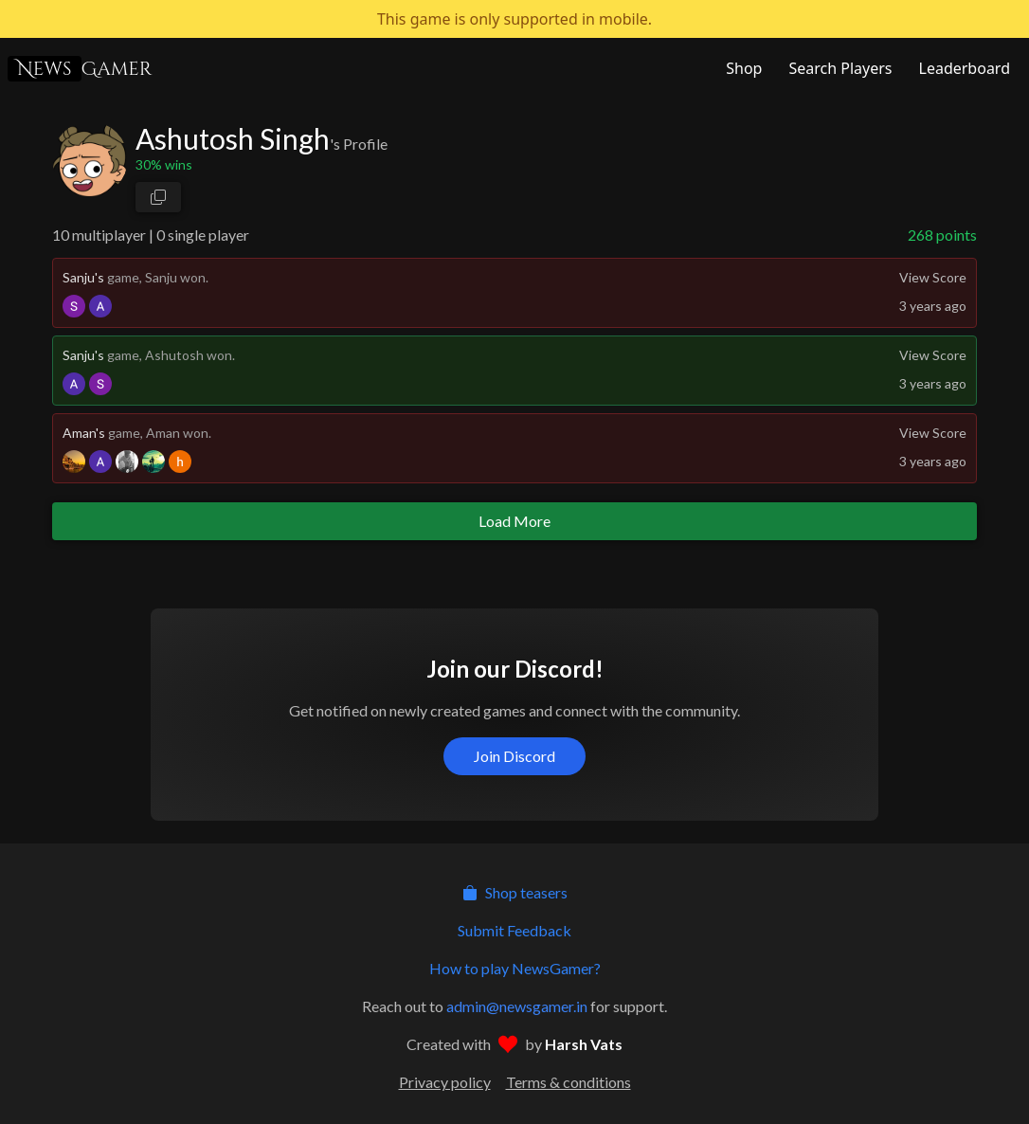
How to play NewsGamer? (515, 968)
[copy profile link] (158, 197)
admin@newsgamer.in (516, 1006)
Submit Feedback (514, 930)
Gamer (80, 69)
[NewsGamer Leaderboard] (962, 68)
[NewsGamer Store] (742, 68)
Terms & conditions (568, 1082)
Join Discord (514, 756)
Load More (514, 521)
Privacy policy (445, 1082)
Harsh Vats (584, 1044)
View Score (932, 277)
